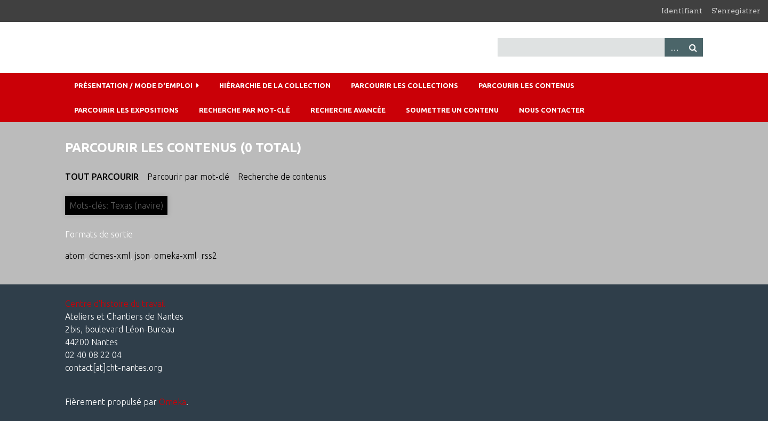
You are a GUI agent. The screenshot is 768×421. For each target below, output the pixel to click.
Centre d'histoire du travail (115, 303)
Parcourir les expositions (126, 110)
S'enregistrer (736, 10)
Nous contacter (552, 110)
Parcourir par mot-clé (188, 176)
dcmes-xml (110, 255)
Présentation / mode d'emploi (133, 85)
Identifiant (681, 10)
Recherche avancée (348, 110)
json (142, 255)
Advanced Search (674, 47)
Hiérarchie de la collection (275, 85)
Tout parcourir (102, 176)
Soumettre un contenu (452, 110)
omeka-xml (175, 255)
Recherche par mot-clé (244, 110)
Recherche (693, 47)
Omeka (172, 402)
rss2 (209, 255)
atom (75, 255)
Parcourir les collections (404, 85)
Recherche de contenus (282, 176)
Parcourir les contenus (526, 85)
